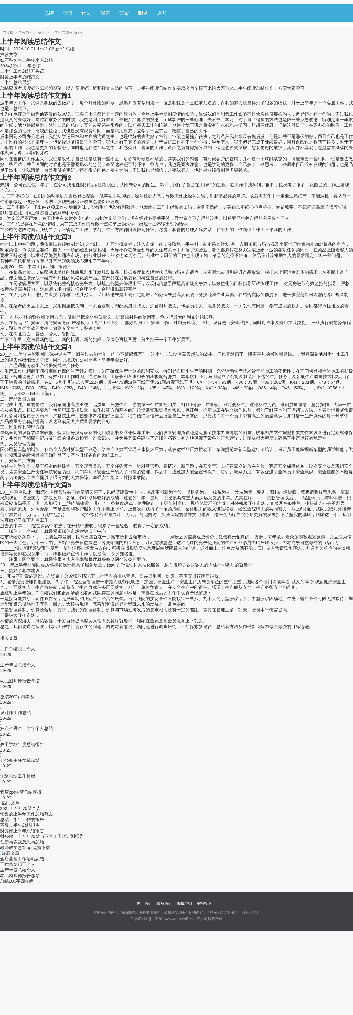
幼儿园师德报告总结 (20, 680)
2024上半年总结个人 (20, 808)
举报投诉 (204, 903)
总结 (49, 13)
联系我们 (164, 903)
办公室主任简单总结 (20, 760)
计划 (86, 13)
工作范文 (26, 33)
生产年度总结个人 (17, 664)
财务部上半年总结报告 (22, 830)
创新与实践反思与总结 (22, 841)
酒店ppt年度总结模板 (20, 792)
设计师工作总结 (15, 712)
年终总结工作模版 (17, 776)
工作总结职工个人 (17, 648)
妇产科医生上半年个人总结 (26, 59)
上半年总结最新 (15, 82)
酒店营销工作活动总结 (22, 858)
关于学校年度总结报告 (22, 744)
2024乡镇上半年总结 (20, 65)
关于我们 (144, 903)
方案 (124, 13)
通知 (162, 13)
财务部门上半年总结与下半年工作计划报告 (42, 836)
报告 (105, 13)
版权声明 (184, 903)
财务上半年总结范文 (20, 76)
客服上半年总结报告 (20, 825)
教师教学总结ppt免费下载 (25, 847)
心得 (68, 13)
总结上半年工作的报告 (22, 819)
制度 (143, 13)
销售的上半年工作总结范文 (26, 813)
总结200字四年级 (17, 696)
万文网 (8, 33)
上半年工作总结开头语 (22, 71)
